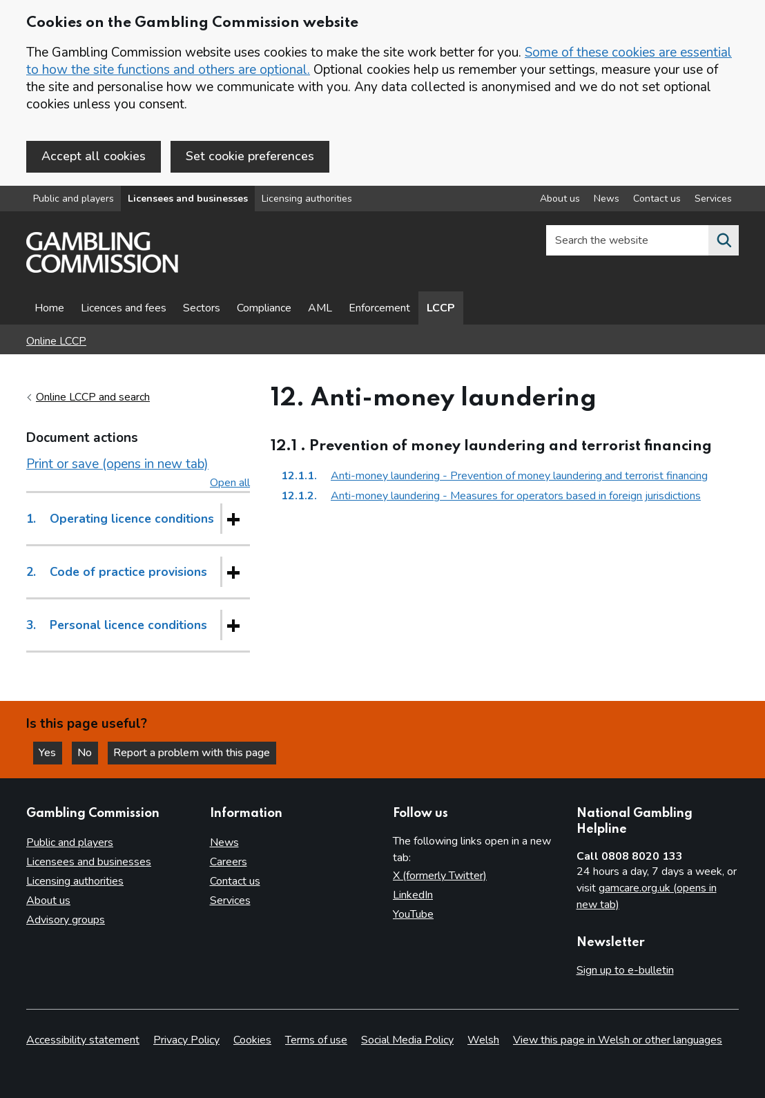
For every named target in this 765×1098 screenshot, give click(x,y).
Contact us (235, 881)
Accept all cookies (93, 156)
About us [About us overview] (560, 199)
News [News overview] (606, 199)
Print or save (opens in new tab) (117, 465)
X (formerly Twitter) (440, 876)
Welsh (483, 1040)
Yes (51, 752)
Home (49, 308)
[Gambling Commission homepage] (102, 270)
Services (230, 901)
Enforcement (379, 308)
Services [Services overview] (713, 199)
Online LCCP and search (93, 397)
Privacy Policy (186, 1040)
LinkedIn (413, 895)
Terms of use (316, 1040)
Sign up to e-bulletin (625, 970)
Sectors (201, 308)
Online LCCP (56, 341)
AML (320, 308)
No (89, 752)
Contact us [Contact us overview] (657, 199)
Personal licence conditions (116, 625)
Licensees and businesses (188, 199)
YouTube (413, 915)
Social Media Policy (407, 1040)
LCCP (441, 308)
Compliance (264, 308)
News (224, 843)
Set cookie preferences (250, 156)
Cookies (252, 1040)
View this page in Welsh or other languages (617, 1040)
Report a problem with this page (193, 752)
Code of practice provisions (116, 572)
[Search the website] (723, 241)
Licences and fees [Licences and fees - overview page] (123, 308)
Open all (230, 483)
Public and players (73, 199)
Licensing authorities (307, 199)
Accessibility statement (82, 1040)
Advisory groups (65, 920)
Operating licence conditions (120, 519)
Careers (228, 862)
